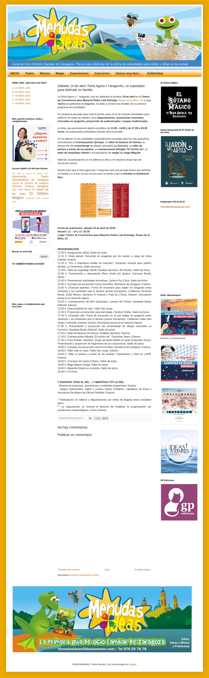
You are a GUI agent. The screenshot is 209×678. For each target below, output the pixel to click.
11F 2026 (16, 174)
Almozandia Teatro (30, 176)
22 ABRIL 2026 (22, 88)
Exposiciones (79, 73)
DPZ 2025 (17, 189)
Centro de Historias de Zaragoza (30, 183)
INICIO (14, 73)
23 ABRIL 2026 (22, 92)
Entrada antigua (143, 569)
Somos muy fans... (128, 73)
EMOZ (28, 189)
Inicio (107, 569)
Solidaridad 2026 (33, 198)
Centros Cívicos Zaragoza (30, 186)
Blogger (132, 664)
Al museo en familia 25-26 (35, 174)
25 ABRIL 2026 (22, 99)
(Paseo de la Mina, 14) (130, 100)
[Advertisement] (28, 535)
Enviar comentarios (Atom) (85, 575)
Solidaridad (155, 73)
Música (45, 73)
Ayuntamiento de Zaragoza (30, 179)
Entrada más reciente (69, 569)
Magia (60, 73)
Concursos (102, 73)
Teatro (29, 73)
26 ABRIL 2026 (22, 103)
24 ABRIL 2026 (22, 95)
